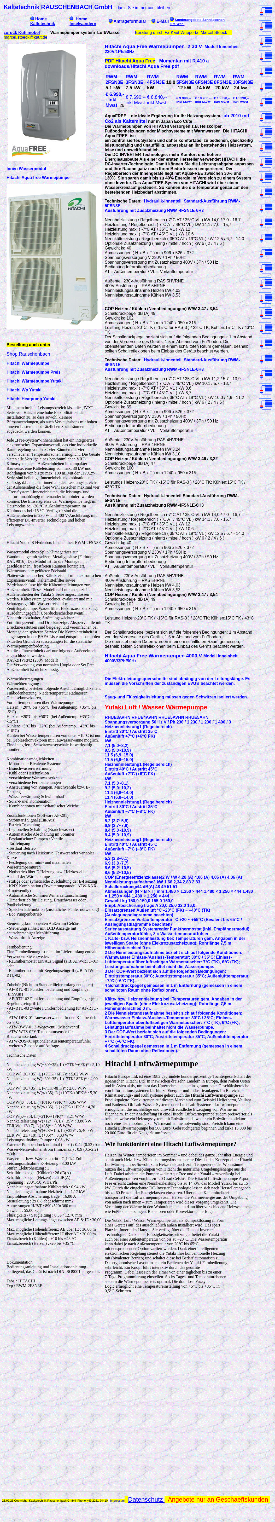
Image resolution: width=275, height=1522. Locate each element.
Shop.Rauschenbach (28, 354)
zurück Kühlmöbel (22, 32)
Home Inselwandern (82, 21)
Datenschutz (146, 1499)
